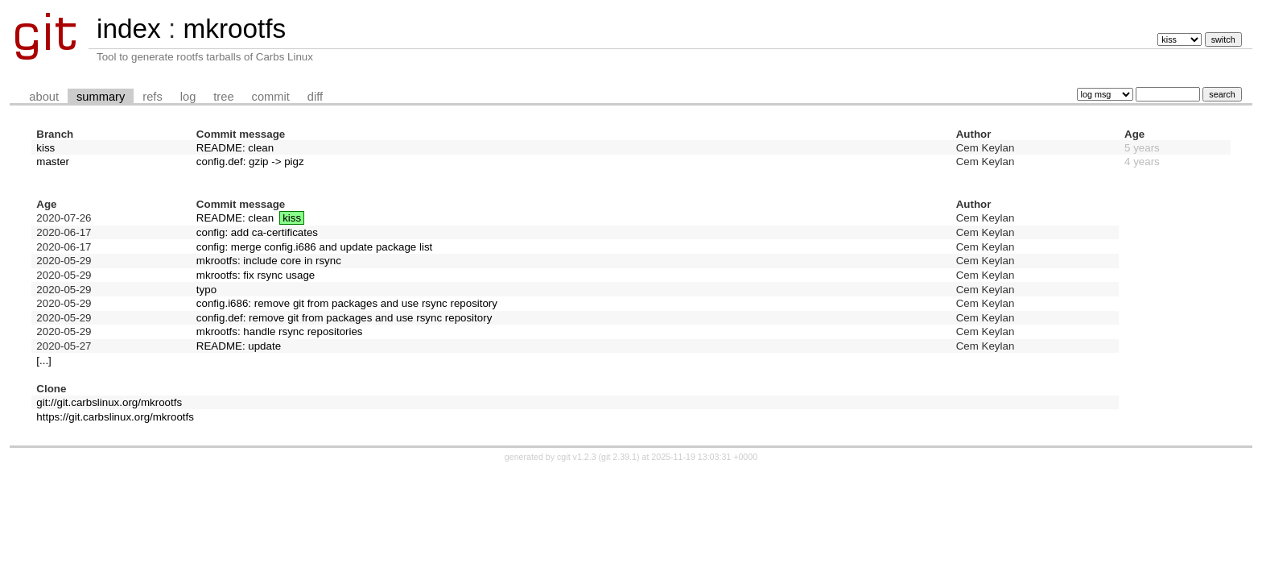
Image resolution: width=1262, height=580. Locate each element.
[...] (44, 360)
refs (152, 96)
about (44, 96)
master (52, 161)
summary (100, 96)
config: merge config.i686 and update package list (314, 247)
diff (315, 96)
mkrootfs (234, 29)
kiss (45, 148)
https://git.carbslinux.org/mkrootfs (115, 417)
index (129, 29)
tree (223, 96)
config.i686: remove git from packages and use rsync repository (346, 303)
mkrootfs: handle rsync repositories (279, 331)
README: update (238, 346)
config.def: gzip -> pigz (250, 161)
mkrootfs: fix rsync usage (255, 275)
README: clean (235, 148)
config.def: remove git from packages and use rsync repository (344, 318)
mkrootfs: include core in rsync (268, 261)
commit (271, 96)
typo (206, 290)
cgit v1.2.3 (576, 457)
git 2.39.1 (619, 457)
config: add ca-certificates (257, 232)
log (188, 96)
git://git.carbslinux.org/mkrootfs (109, 402)
